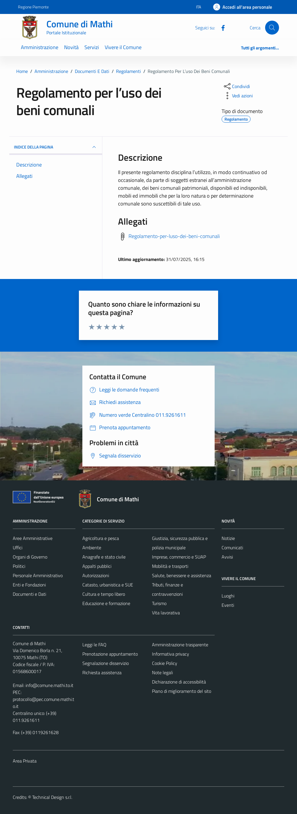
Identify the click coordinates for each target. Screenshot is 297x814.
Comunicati (232, 547)
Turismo (159, 603)
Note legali (162, 672)
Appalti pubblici (96, 566)
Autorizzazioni (95, 575)
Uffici (17, 547)
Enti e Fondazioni (29, 584)
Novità (71, 47)
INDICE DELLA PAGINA (55, 147)
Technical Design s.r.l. (52, 797)
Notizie (228, 538)
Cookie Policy (164, 663)
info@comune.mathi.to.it (49, 685)
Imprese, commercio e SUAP (179, 556)
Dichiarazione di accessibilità (179, 681)
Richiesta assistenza (102, 672)
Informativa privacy (170, 653)
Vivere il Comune (123, 47)
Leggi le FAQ (94, 644)
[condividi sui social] (236, 86)
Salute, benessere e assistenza (181, 575)
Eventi (228, 605)
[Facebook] (221, 27)
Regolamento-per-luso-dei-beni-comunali (174, 236)
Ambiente (91, 547)
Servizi (91, 47)
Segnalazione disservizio (105, 663)
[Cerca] (272, 28)
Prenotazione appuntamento (110, 653)
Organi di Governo (30, 556)
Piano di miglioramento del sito (181, 691)
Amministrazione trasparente (180, 644)
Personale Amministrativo (38, 575)
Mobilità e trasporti (170, 566)
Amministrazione (39, 47)
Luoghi (228, 595)
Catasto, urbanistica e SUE (107, 584)
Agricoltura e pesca (100, 538)
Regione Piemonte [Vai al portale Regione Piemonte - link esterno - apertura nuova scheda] (33, 7)
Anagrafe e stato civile (104, 556)
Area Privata (25, 760)
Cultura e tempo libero (103, 594)
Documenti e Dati (29, 594)
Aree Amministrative (32, 538)
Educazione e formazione (106, 603)
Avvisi (227, 556)
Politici (19, 566)
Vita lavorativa (166, 612)
